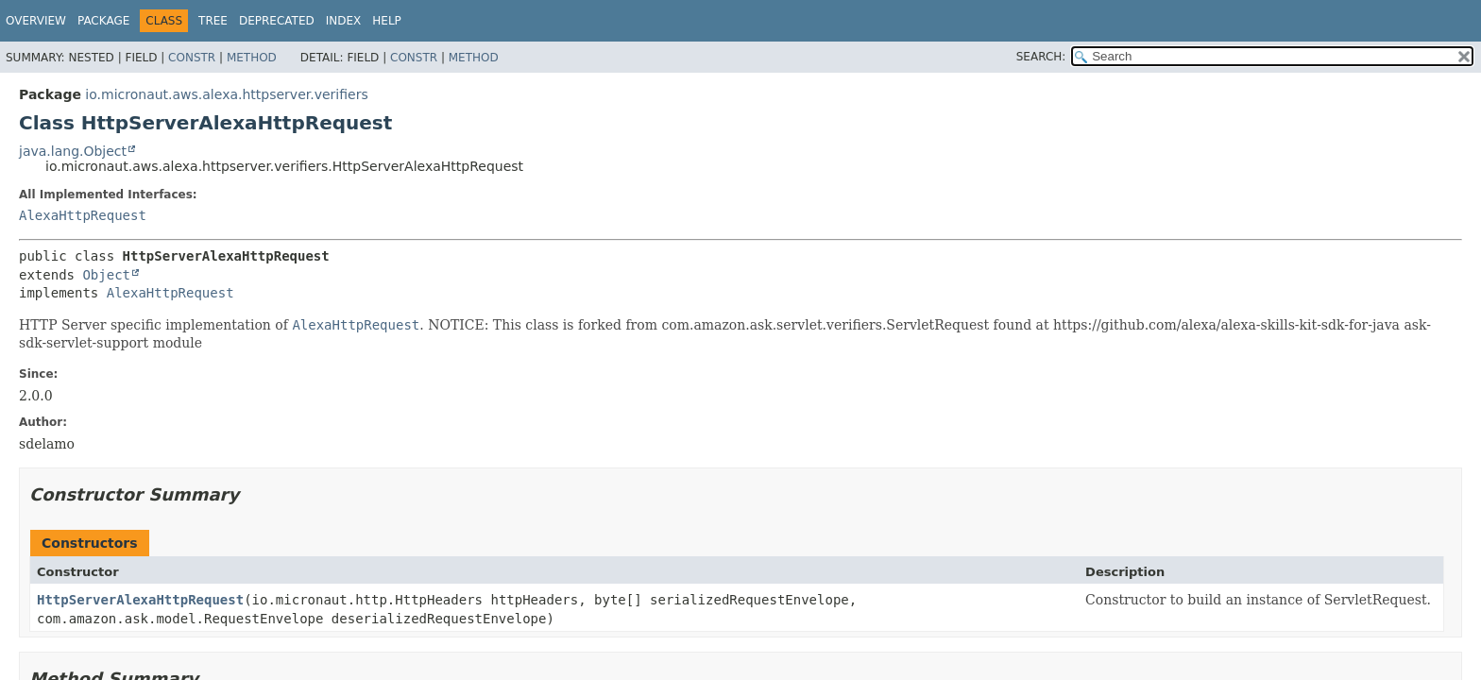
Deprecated (277, 20)
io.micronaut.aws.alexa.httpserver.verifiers (226, 94)
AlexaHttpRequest (82, 215)
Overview (36, 20)
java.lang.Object (73, 151)
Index (344, 20)
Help (386, 20)
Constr (191, 57)
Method (252, 57)
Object (106, 274)
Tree (213, 20)
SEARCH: (1041, 56)
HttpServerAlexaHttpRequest (140, 599)
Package (103, 20)
